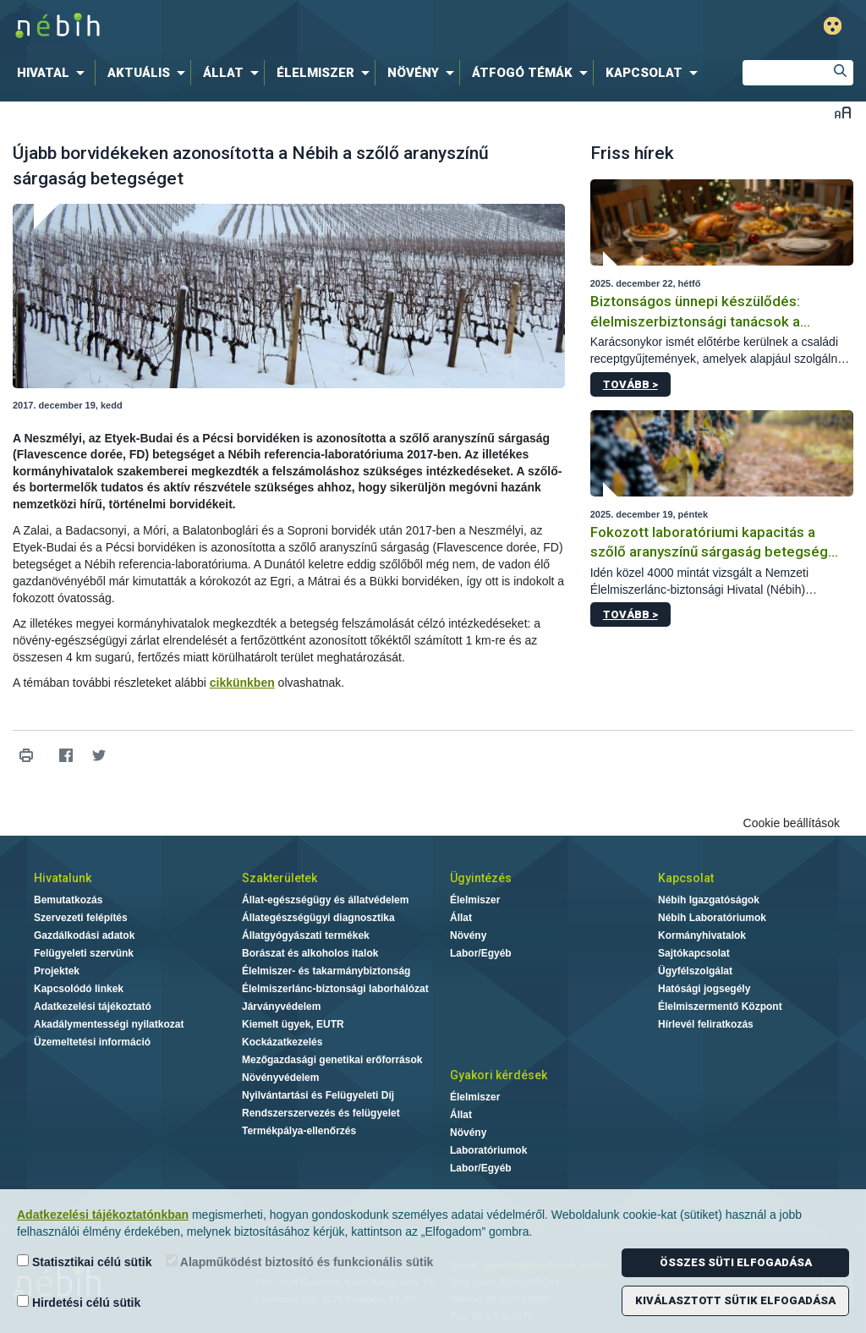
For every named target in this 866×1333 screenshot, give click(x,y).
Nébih (257, 26)
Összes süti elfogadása (736, 1262)
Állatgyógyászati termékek (306, 935)
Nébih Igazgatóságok (708, 900)
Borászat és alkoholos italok (310, 953)
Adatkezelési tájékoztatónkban (103, 1214)
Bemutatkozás (68, 900)
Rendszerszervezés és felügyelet (321, 1113)
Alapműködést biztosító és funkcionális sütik (300, 1261)
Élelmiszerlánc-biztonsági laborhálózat (335, 989)
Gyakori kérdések (498, 1075)
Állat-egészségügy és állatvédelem (325, 900)
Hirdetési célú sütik (78, 1302)
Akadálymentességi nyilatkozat (109, 1024)
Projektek (56, 971)
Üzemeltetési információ (92, 1042)
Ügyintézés (481, 878)
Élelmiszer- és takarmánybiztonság (326, 971)
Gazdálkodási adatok (84, 935)
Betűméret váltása (842, 112)
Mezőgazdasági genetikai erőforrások (332, 1060)
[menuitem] (54, 72)
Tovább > (630, 384)
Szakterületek (279, 878)
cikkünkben (242, 682)
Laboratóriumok (488, 1150)
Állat (461, 918)
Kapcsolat (686, 878)
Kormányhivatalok (702, 935)
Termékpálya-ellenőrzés (299, 1131)
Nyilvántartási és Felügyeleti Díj (318, 1095)
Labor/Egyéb (481, 953)
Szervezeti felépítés (81, 918)
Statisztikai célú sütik (84, 1261)
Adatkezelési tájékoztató (92, 1006)
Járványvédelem (281, 1006)
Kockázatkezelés (282, 1042)
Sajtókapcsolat (694, 953)
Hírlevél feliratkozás (706, 1024)
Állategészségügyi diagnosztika (318, 918)
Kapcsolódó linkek (78, 989)
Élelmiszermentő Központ (720, 1006)
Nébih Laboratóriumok (712, 918)
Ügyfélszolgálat (695, 971)
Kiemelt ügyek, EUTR (293, 1024)
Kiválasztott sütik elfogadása (735, 1300)
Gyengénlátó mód (832, 26)
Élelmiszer (475, 900)
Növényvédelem (280, 1077)
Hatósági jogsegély (704, 989)
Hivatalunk (62, 878)
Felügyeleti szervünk (84, 953)
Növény (468, 935)
